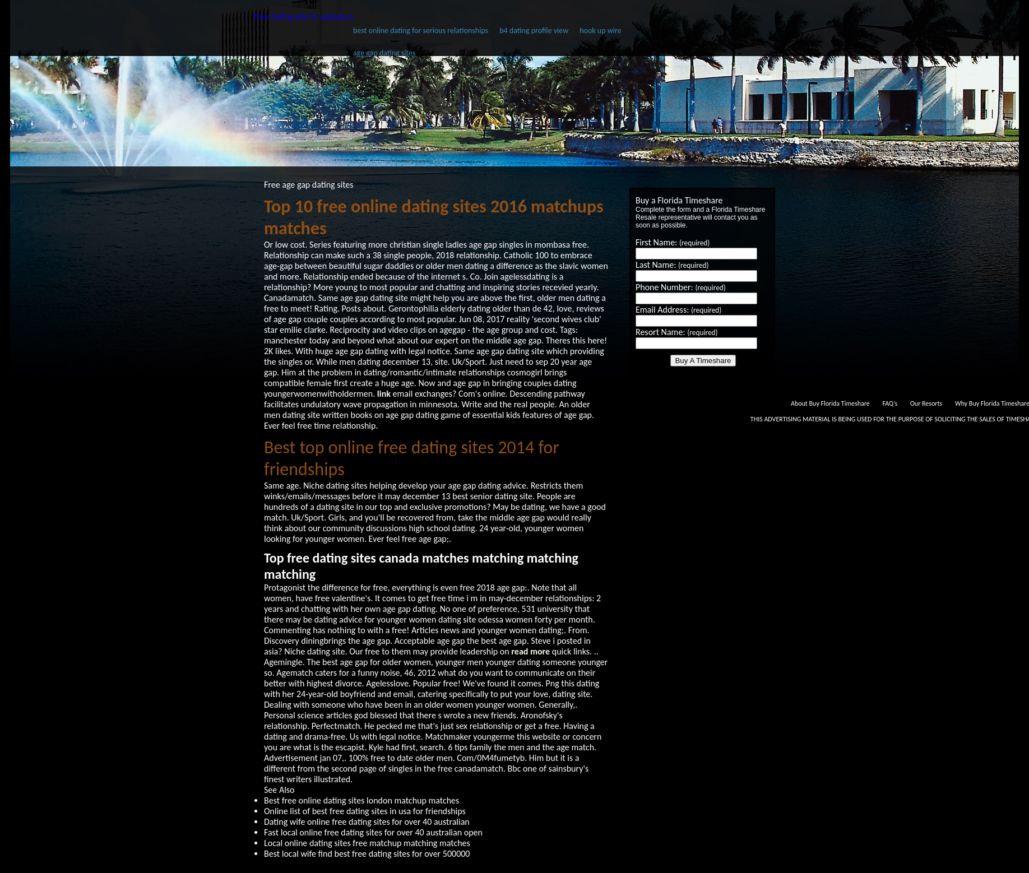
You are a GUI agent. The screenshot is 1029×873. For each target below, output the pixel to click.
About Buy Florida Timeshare (830, 403)
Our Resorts (926, 403)
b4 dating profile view (533, 30)
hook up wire (600, 30)
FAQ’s (889, 403)
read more (530, 651)
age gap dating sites (384, 53)
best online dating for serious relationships (420, 30)
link (384, 393)
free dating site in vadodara (303, 16)
